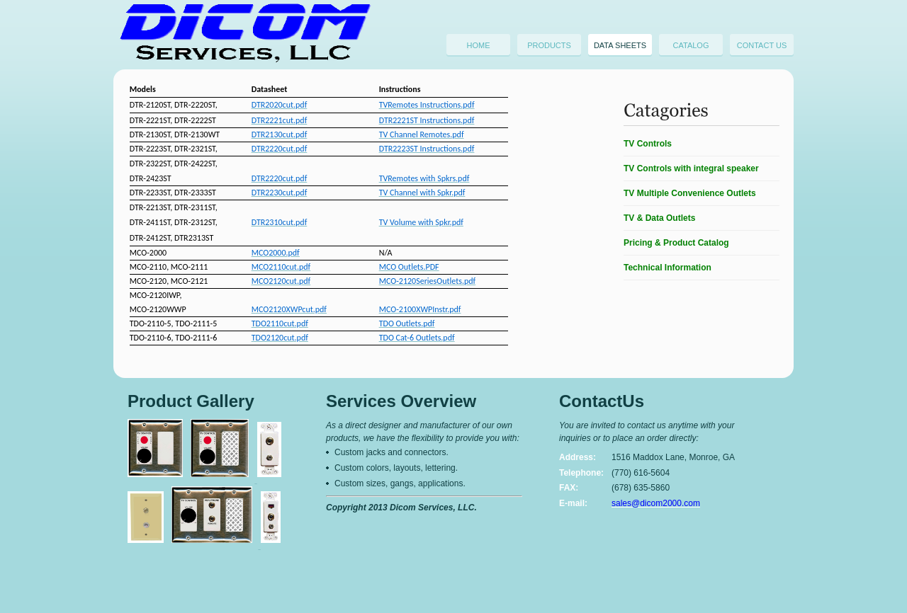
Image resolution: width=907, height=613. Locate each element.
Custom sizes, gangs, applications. (400, 483)
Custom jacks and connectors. (391, 452)
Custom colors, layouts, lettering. (396, 468)
